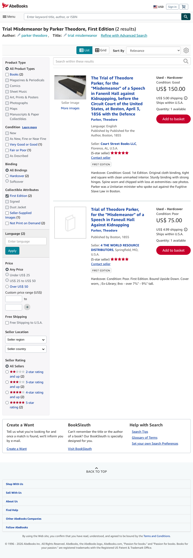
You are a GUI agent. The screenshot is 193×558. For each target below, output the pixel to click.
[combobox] (102, 16)
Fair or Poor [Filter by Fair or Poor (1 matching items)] (18, 150)
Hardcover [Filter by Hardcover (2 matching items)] (17, 176)
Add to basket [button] (173, 119)
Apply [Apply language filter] (12, 251)
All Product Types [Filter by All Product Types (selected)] (20, 68)
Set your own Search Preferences (155, 443)
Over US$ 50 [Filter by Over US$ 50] (17, 286)
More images (70, 108)
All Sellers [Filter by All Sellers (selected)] (17, 366)
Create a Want (17, 449)
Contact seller (100, 157)
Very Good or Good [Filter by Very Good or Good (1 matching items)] (23, 144)
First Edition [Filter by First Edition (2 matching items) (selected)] (18, 196)
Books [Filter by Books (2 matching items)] (14, 74)
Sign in (172, 6)
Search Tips (140, 431)
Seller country (16, 349)
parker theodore (34, 35)
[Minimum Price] (13, 299)
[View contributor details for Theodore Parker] (104, 119)
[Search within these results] (122, 61)
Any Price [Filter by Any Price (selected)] (14, 269)
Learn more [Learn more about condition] (29, 127)
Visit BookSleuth (80, 449)
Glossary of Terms (144, 437)
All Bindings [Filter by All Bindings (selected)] (16, 170)
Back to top (96, 471)
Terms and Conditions (156, 536)
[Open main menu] (10, 16)
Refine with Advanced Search (124, 35)
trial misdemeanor (82, 35)
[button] (185, 61)
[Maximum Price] (13, 307)
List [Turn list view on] (84, 50)
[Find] (185, 16)
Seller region (15, 339)
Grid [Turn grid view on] (100, 50)
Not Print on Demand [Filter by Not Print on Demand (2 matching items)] (25, 223)
